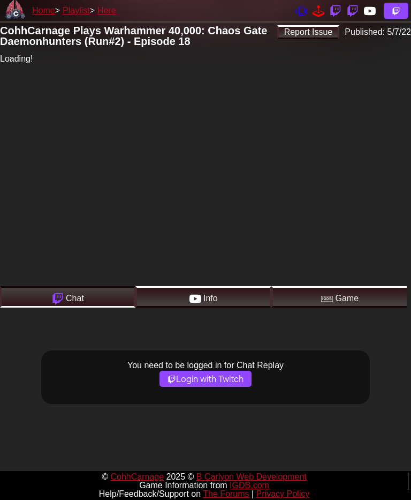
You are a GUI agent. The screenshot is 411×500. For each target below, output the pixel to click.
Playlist (76, 10)
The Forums (226, 493)
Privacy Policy (283, 493)
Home (43, 10)
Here (106, 10)
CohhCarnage (137, 476)
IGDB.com (249, 485)
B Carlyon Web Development (251, 476)
